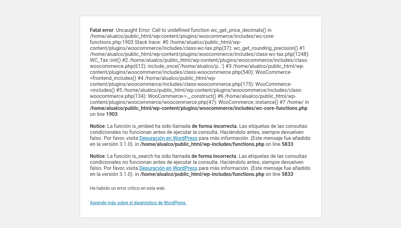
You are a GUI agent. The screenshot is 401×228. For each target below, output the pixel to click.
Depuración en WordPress (168, 138)
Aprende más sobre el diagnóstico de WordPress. (138, 202)
